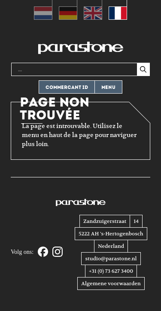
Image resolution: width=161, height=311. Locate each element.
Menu (108, 87)
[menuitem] (43, 10)
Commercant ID (67, 87)
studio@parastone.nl (111, 258)
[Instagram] (57, 252)
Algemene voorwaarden (110, 283)
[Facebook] (43, 252)
